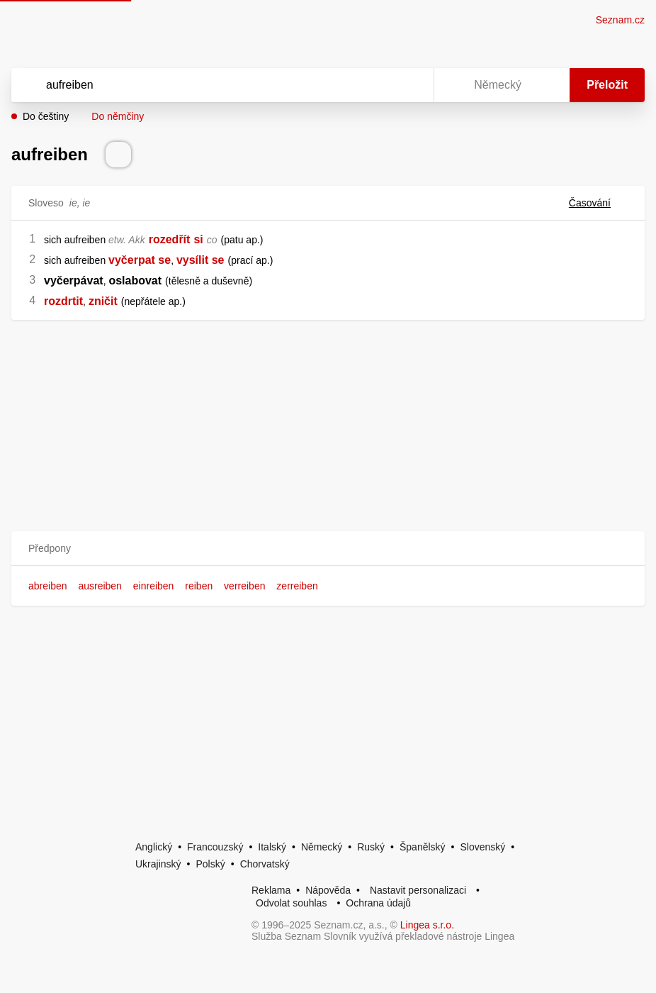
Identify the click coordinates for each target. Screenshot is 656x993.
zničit (103, 301)
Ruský (371, 847)
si (198, 239)
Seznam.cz (620, 20)
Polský (210, 864)
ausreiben (100, 586)
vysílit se (200, 260)
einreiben (153, 586)
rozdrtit (63, 301)
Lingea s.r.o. (427, 925)
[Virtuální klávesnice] (409, 85)
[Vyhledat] (204, 85)
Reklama (270, 890)
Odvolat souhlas (291, 903)
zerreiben (296, 586)
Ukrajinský (158, 864)
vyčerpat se (139, 260)
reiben (199, 586)
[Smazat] (378, 85)
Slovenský (482, 847)
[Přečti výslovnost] (118, 154)
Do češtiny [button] (46, 116)
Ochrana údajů (378, 903)
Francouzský (215, 847)
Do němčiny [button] (117, 116)
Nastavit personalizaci (418, 890)
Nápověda (328, 890)
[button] (328, 548)
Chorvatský (265, 864)
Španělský (423, 847)
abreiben (47, 586)
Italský (272, 847)
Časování (598, 203)
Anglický (153, 847)
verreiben (244, 586)
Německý (321, 847)
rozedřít (170, 239)
